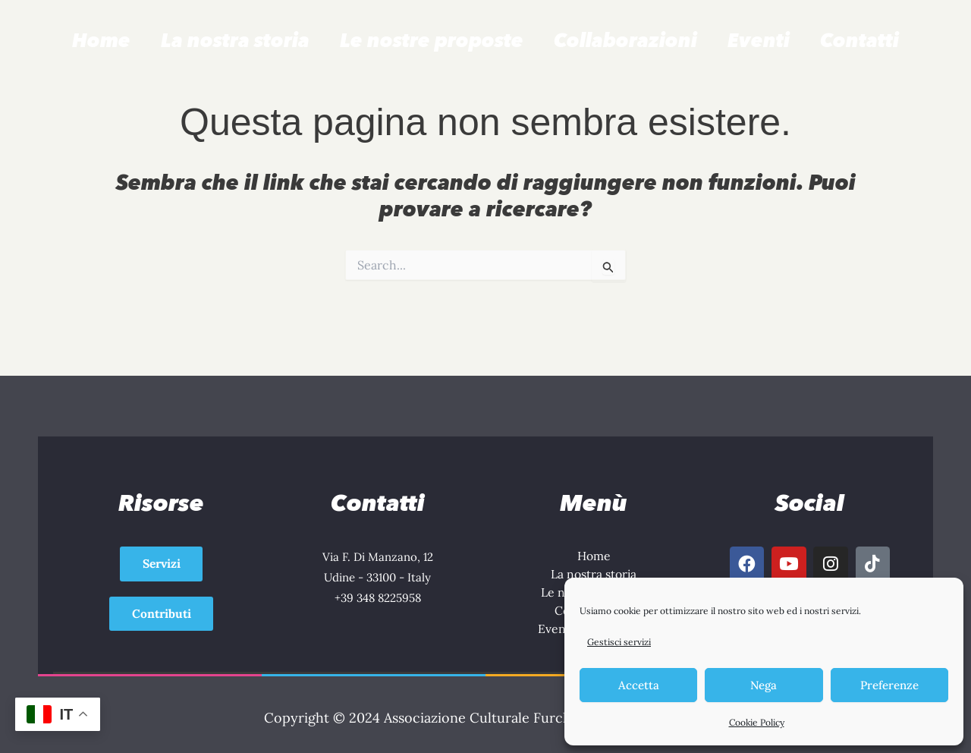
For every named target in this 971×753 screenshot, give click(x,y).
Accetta (638, 685)
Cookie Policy (756, 722)
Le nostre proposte (431, 40)
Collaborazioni (625, 40)
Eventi (758, 40)
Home (101, 40)
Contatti (859, 40)
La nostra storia (235, 40)
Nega (763, 685)
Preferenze (889, 685)
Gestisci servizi (619, 641)
